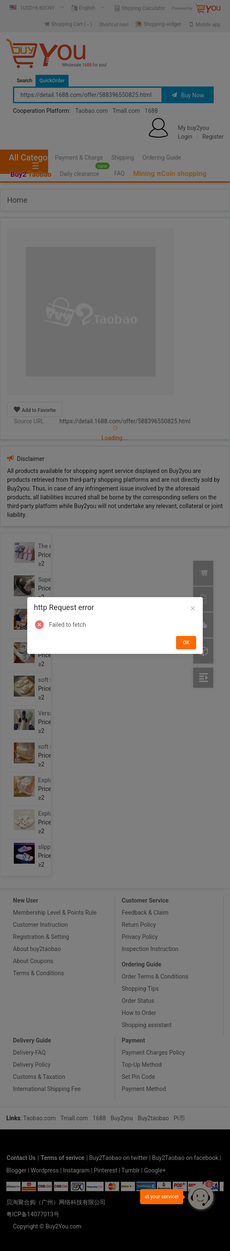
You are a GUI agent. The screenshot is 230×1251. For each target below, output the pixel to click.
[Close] (192, 609)
